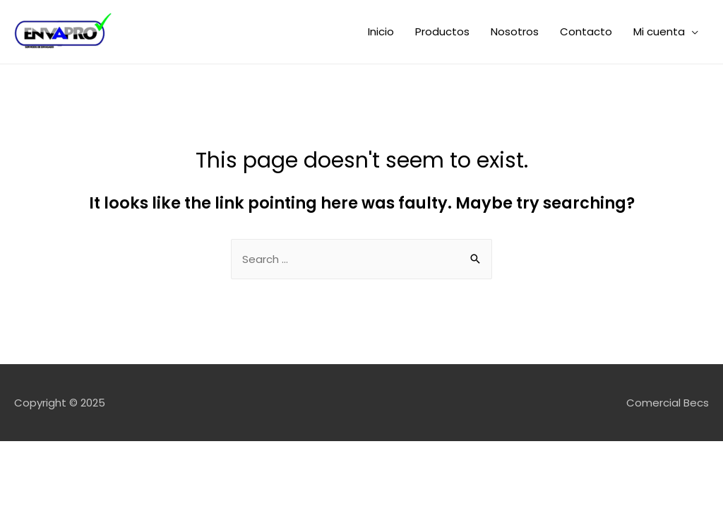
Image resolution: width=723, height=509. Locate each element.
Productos (442, 31)
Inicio (381, 31)
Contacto (586, 31)
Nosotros (515, 31)
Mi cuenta (659, 31)
